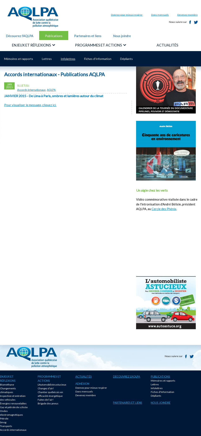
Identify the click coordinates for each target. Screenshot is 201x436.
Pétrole (4, 418)
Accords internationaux (31, 90)
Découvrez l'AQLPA (19, 36)
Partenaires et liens (87, 36)
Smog (3, 422)
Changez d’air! (46, 388)
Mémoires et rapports (18, 59)
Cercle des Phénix (164, 209)
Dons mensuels (160, 14)
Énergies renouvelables (13, 403)
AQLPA (51, 90)
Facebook (190, 22)
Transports (6, 426)
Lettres (47, 59)
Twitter (196, 22)
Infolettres (68, 59)
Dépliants (126, 59)
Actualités (83, 376)
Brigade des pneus (48, 403)
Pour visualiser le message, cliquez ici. (30, 105)
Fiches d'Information (97, 59)
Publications (53, 36)
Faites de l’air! (46, 399)
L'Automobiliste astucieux (52, 384)
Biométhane (7, 384)
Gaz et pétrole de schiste (14, 407)
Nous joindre (122, 36)
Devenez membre (187, 14)
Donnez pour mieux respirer (127, 14)
